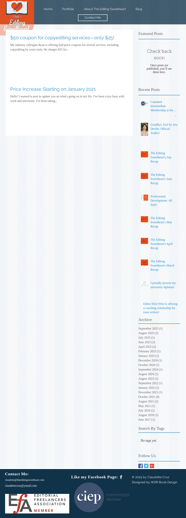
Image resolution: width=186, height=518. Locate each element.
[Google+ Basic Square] (152, 466)
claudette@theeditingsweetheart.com (24, 480)
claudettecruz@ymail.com (21, 485)
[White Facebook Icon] (121, 477)
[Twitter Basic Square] (146, 466)
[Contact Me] (92, 17)
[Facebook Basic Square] (140, 466)
